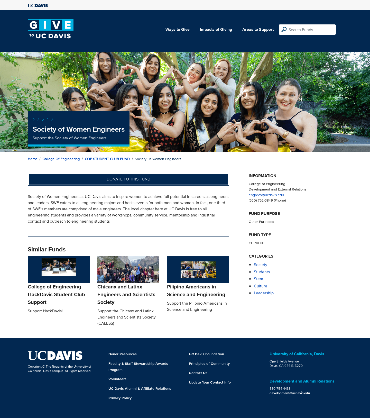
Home (32, 158)
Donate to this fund (128, 179)
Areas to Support (258, 29)
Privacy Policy (120, 398)
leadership (264, 293)
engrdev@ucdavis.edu (266, 194)
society (260, 265)
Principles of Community (209, 363)
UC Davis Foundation (206, 354)
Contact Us (198, 372)
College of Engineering (61, 158)
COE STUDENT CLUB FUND (107, 158)
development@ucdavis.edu (290, 392)
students (262, 272)
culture (260, 286)
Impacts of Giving (216, 29)
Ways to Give (177, 29)
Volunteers (117, 378)
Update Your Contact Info (210, 382)
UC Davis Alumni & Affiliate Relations (139, 388)
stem (258, 279)
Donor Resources (122, 354)
